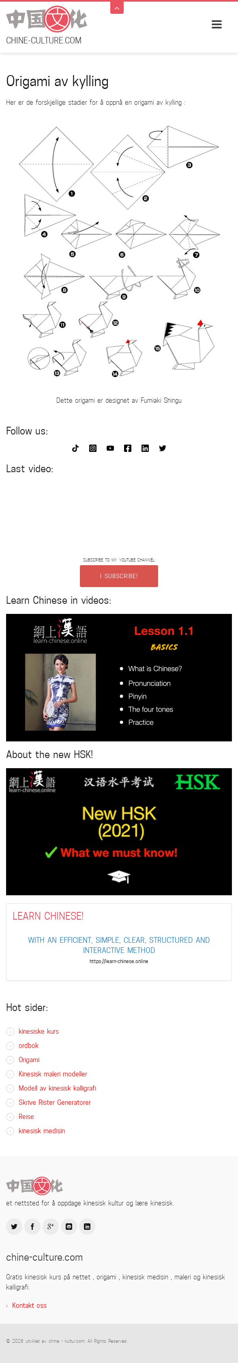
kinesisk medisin (42, 1131)
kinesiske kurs (39, 1031)
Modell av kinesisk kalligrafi (57, 1088)
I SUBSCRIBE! (119, 576)
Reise (26, 1117)
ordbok (29, 1046)
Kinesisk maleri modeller (53, 1074)
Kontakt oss (29, 1305)
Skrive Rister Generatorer (55, 1102)
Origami (29, 1060)
